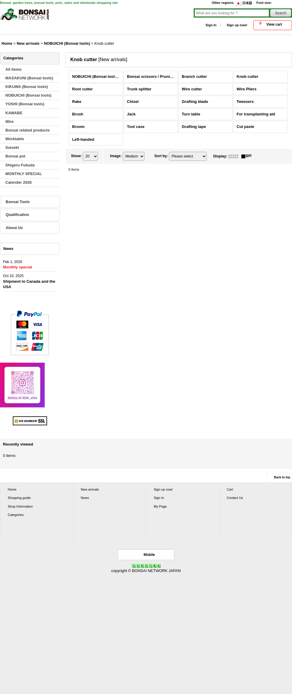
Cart (230, 489)
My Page (160, 506)
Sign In (211, 25)
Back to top (282, 477)
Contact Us (235, 498)
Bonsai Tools (18, 202)
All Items (13, 69)
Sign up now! (237, 25)
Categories (16, 515)
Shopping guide (19, 498)
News (85, 498)
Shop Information (20, 506)
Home (12, 489)
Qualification (17, 214)
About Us (14, 227)
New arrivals (90, 489)
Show (76, 156)
